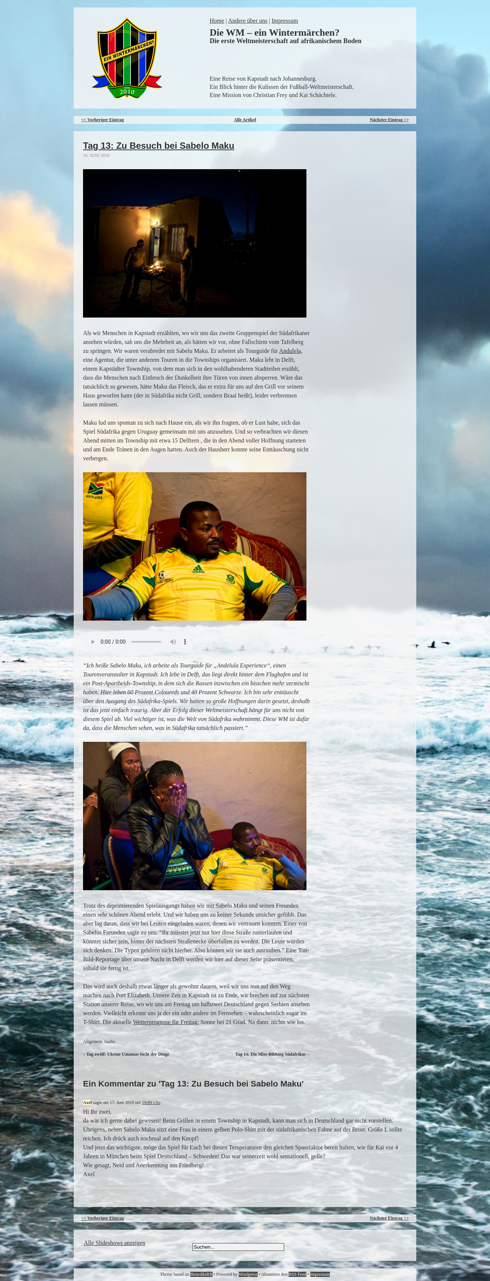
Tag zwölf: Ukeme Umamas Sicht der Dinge (127, 1054)
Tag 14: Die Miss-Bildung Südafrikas (270, 1054)
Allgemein (92, 1041)
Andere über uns (247, 20)
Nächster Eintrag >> (389, 119)
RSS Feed (297, 1274)
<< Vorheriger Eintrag (102, 119)
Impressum (284, 20)
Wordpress (248, 1274)
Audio (109, 1041)
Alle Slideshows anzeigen (114, 1243)
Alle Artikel (245, 119)
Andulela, (291, 351)
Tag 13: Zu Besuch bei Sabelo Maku (158, 146)
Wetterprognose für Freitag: (166, 1022)
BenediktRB (201, 1274)
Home (217, 20)
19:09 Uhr (151, 1102)
